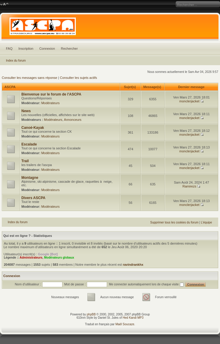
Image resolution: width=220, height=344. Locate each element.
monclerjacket (189, 101)
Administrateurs (31, 257)
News (26, 111)
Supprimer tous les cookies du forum (174, 222)
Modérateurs (50, 103)
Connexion (47, 48)
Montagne (29, 178)
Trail (25, 161)
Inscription (25, 48)
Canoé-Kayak (32, 128)
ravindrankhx (133, 264)
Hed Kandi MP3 (133, 317)
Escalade (29, 144)
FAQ (9, 48)
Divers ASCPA (33, 198)
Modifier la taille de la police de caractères (4, 4)
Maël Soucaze (124, 324)
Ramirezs (189, 186)
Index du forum (16, 60)
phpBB (91, 314)
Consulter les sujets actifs (78, 77)
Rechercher (69, 48)
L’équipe (206, 222)
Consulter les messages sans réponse (29, 77)
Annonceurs (72, 119)
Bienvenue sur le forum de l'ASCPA (51, 94)
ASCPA (9, 87)
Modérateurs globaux (59, 257)
